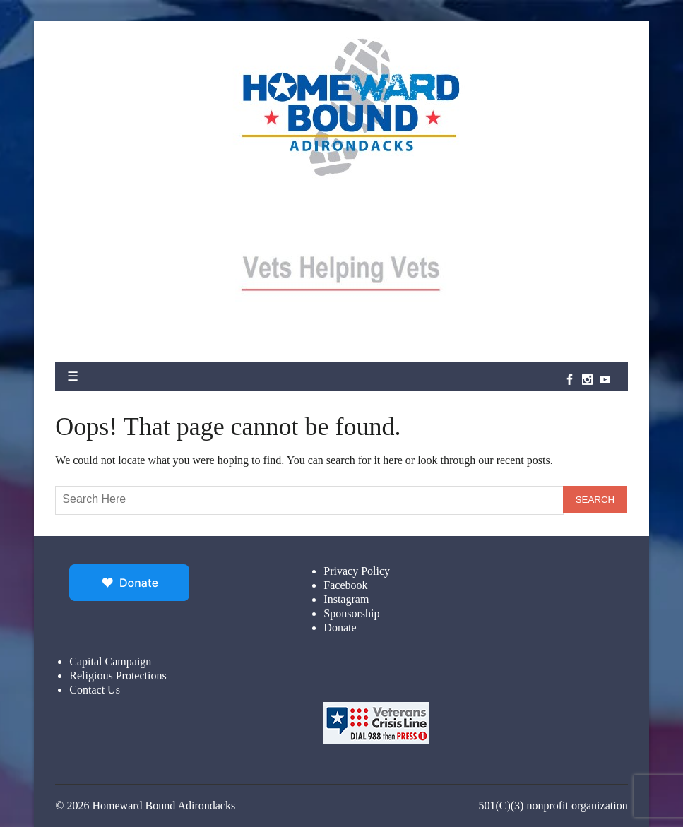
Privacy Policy (356, 571)
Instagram (346, 599)
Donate (339, 627)
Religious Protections (117, 676)
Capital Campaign (110, 661)
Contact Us (94, 690)
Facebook (345, 585)
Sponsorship (351, 613)
